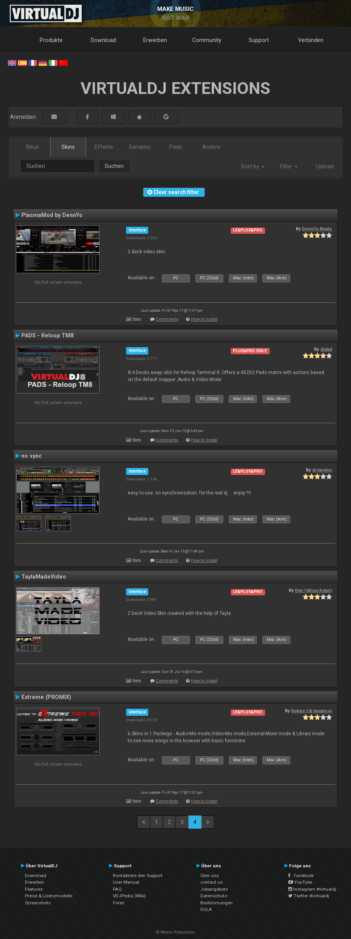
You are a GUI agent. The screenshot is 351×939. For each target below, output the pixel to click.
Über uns (209, 875)
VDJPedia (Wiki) (129, 895)
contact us (211, 882)
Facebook (301, 875)
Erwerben (155, 40)
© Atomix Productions (175, 932)
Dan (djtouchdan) (313, 590)
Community (206, 40)
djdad (326, 349)
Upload (324, 166)
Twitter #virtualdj (308, 895)
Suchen (114, 166)
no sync (31, 456)
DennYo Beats (317, 228)
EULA (206, 909)
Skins (68, 147)
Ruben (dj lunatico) (311, 710)
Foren (119, 902)
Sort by (253, 166)
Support (259, 40)
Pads (175, 147)
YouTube (300, 882)
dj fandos (322, 470)
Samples (140, 147)
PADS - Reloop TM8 (47, 335)
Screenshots (38, 902)
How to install (204, 319)
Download (103, 40)
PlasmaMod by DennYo (51, 215)
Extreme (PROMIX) (46, 697)
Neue (32, 147)
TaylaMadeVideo (43, 577)
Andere (211, 147)
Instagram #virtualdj (312, 889)
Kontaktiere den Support (138, 875)
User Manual (126, 882)
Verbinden (310, 40)
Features (34, 889)
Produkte (51, 40)
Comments (167, 319)
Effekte (104, 147)
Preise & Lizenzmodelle (48, 895)
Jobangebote (214, 889)
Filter (289, 166)
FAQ (117, 889)
